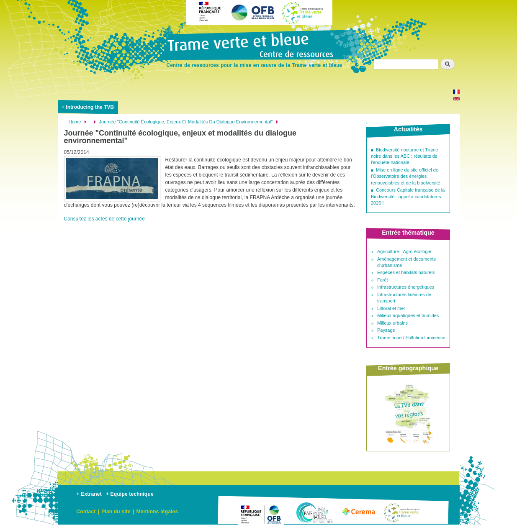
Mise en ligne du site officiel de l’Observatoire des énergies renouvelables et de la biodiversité (405, 176)
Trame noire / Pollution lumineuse (411, 337)
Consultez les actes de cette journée (104, 219)
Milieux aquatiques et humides (408, 315)
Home (75, 121)
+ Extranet (89, 494)
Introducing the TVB (90, 107)
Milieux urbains (392, 322)
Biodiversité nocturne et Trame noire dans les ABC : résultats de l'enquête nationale (404, 156)
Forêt (382, 279)
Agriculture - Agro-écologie (404, 251)
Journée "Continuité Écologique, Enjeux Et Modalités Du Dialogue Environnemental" (186, 121)
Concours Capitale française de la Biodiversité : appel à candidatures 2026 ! (408, 196)
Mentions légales (157, 512)
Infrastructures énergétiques (405, 286)
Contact (86, 512)
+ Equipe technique (130, 494)
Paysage (386, 330)
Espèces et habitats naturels (406, 272)
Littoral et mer (391, 308)
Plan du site (116, 512)
